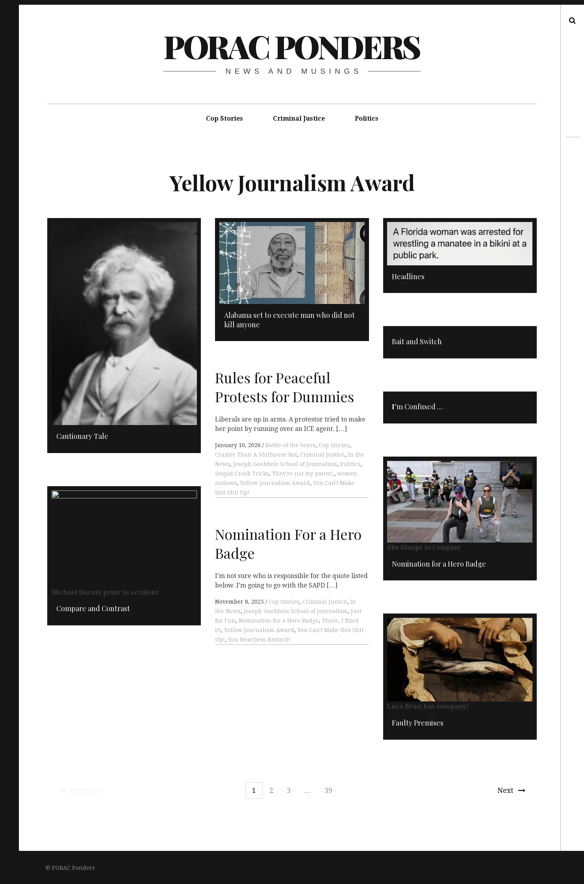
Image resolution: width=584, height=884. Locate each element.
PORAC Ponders (291, 46)
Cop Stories (224, 118)
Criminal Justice (299, 118)
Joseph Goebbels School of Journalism (285, 466)
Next (511, 790)
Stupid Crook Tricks (242, 475)
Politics (366, 118)
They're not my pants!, (303, 475)
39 (328, 790)
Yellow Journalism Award (275, 484)
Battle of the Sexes (290, 447)
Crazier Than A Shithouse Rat (256, 456)
